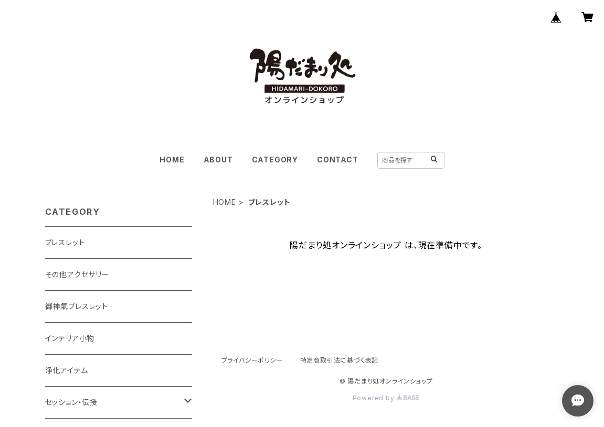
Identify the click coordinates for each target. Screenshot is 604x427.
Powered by (386, 398)
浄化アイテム (66, 370)
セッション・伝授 (71, 402)
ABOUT (218, 159)
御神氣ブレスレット (76, 306)
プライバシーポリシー (252, 360)
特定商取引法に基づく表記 (339, 360)
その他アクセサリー (77, 274)
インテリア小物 (70, 338)
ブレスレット (65, 242)
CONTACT (337, 159)
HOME (172, 159)
